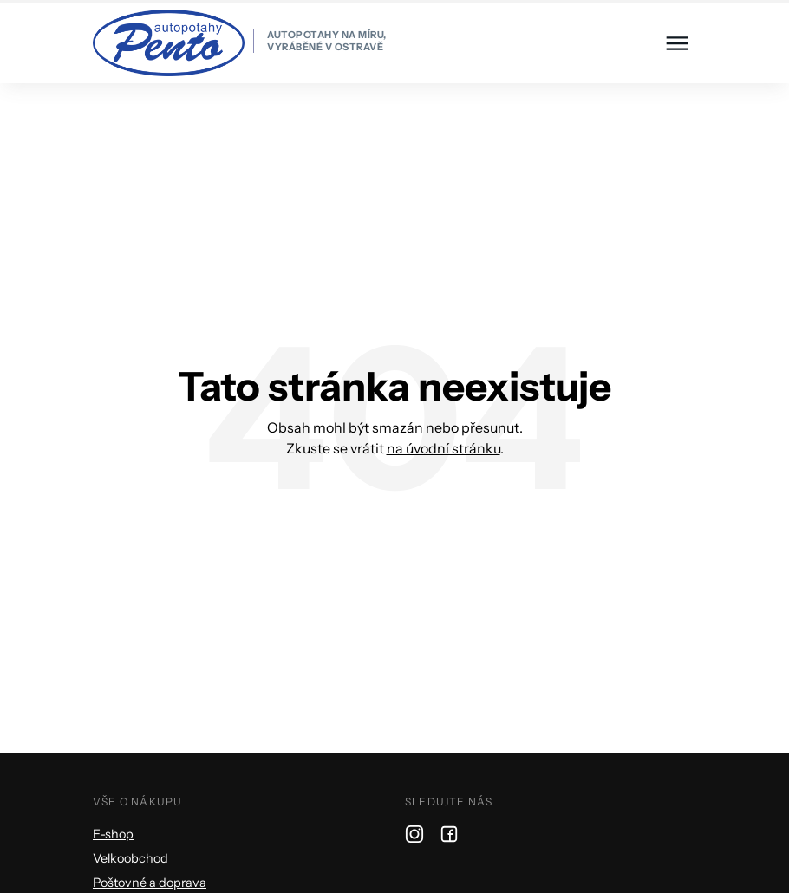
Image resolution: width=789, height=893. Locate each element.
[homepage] (240, 43)
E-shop (113, 834)
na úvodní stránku (443, 448)
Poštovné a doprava (149, 882)
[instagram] (414, 834)
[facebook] (449, 834)
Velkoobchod (130, 858)
